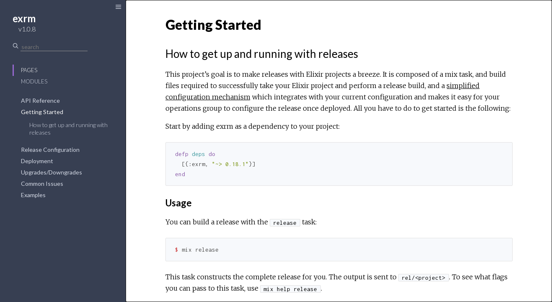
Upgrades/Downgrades (51, 172)
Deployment (37, 160)
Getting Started (42, 111)
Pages (29, 70)
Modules (34, 81)
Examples (33, 194)
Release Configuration (50, 149)
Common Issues (42, 183)
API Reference (40, 100)
